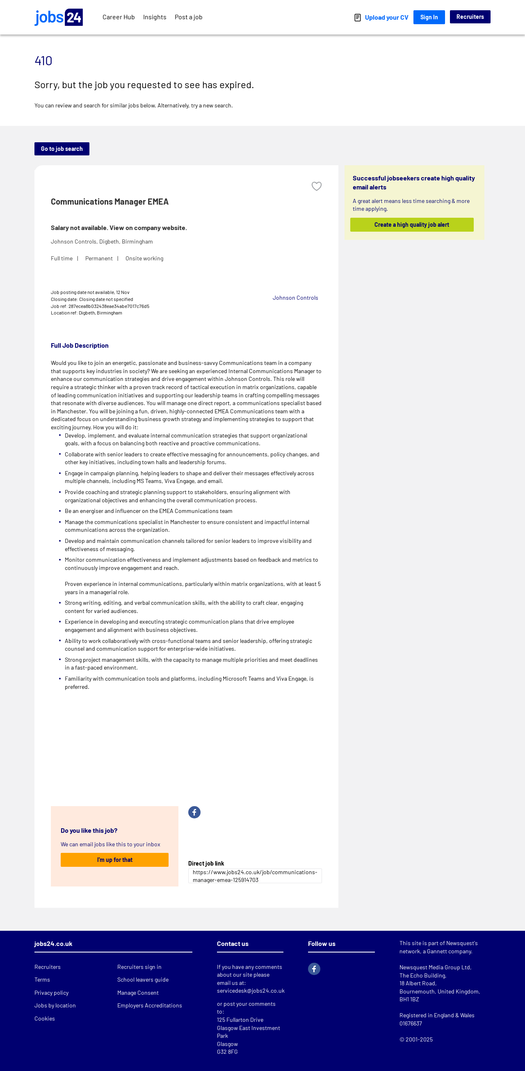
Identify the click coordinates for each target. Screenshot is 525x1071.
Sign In (429, 17)
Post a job (189, 17)
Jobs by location (55, 1005)
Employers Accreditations (149, 1005)
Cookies (44, 1018)
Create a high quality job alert (412, 224)
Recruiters (470, 16)
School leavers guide (143, 979)
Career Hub (119, 17)
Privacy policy (51, 992)
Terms (42, 979)
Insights (155, 17)
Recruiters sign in (139, 966)
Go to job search (62, 148)
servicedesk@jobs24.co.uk (251, 990)
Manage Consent (138, 992)
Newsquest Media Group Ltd (434, 967)
